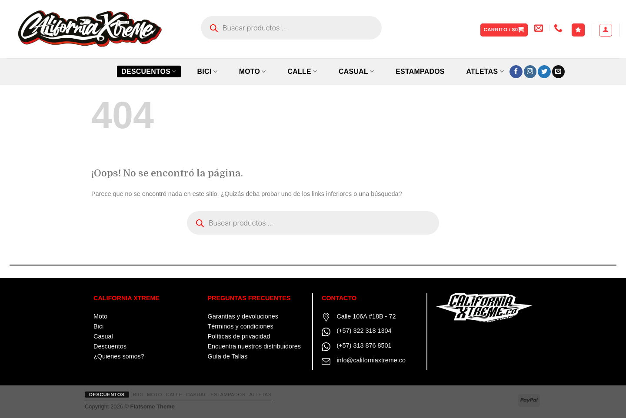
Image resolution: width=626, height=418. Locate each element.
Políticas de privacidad (239, 336)
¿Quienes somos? (118, 356)
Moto (100, 316)
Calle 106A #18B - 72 (366, 316)
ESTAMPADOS (420, 71)
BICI (207, 71)
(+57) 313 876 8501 (363, 345)
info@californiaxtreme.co (371, 360)
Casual (103, 336)
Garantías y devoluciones (243, 316)
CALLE (302, 71)
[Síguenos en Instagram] (530, 71)
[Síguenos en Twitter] (544, 71)
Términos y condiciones (240, 326)
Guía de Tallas (228, 356)
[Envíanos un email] (558, 71)
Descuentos (148, 71)
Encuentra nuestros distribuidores (254, 346)
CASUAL (356, 71)
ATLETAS (484, 71)
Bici (98, 326)
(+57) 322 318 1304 (363, 330)
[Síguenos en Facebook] (516, 71)
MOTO (252, 71)
